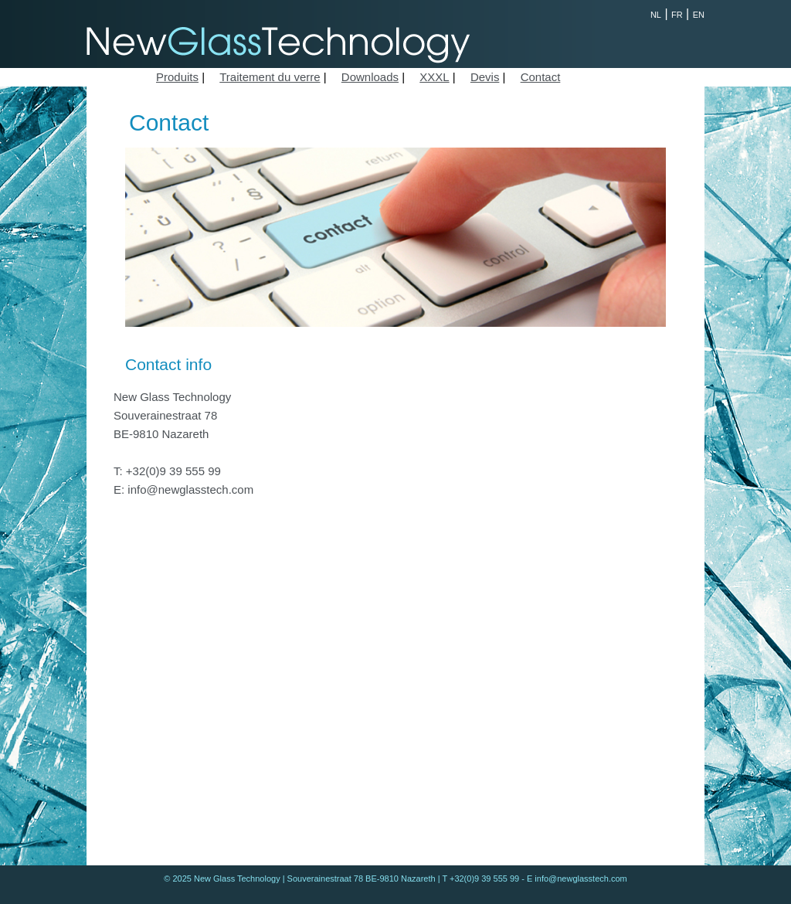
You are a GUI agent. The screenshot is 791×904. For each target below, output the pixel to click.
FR (677, 14)
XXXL (434, 76)
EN (698, 14)
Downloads (370, 76)
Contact (541, 76)
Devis (485, 76)
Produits (177, 76)
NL (655, 14)
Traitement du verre (269, 76)
